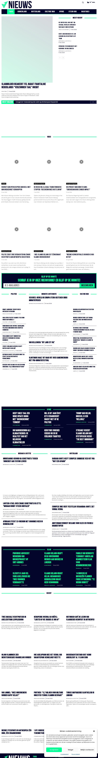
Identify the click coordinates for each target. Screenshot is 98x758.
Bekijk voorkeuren (87, 750)
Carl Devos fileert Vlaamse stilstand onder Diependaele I (12, 318)
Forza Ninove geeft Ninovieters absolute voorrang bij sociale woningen (12, 337)
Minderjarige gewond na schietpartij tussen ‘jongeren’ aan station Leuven (24, 449)
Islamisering (77, 363)
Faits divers (76, 333)
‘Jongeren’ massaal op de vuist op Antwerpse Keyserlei (36, 101)
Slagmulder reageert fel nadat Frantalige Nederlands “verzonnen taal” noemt (26, 85)
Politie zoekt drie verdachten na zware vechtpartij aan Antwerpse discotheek (15, 255)
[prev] (91, 101)
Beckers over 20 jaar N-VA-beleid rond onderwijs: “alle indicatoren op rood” (13, 365)
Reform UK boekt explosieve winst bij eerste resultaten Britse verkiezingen (13, 355)
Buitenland (6, 359)
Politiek (4, 91)
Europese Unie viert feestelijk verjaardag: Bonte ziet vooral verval (71, 496)
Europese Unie (7, 331)
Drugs (75, 313)
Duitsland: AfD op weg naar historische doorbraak (78, 707)
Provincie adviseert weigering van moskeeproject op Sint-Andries (21, 544)
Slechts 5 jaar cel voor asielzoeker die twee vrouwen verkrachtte (21, 557)
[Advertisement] (49, 119)
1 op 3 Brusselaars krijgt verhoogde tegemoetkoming (46, 707)
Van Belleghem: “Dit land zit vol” (41, 341)
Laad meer (49, 722)
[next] (94, 101)
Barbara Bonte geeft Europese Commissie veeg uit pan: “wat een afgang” (73, 449)
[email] (41, 285)
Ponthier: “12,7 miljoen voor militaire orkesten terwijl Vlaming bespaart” (46, 670)
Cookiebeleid (64, 754)
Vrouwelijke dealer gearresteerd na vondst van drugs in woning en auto (83, 349)
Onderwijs (6, 370)
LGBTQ (75, 323)
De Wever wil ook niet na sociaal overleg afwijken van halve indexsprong (68, 24)
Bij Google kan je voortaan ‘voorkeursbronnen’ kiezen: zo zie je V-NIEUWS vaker (83, 329)
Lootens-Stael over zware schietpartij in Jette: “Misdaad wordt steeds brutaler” (23, 493)
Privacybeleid (76, 754)
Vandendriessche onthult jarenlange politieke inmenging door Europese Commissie (12, 327)
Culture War (16, 420)
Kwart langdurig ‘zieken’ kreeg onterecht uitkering (12, 310)
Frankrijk (78, 550)
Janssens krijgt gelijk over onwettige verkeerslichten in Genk (84, 369)
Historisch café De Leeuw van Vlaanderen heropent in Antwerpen (79, 597)
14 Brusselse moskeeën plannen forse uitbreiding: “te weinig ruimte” (84, 558)
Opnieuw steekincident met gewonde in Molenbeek (67, 48)
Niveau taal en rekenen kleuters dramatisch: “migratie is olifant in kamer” (84, 339)
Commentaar (48, 420)
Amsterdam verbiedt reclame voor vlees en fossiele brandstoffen (70, 512)
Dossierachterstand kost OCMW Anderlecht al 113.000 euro (81, 633)
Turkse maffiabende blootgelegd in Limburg (80, 669)
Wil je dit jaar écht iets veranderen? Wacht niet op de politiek (53, 415)
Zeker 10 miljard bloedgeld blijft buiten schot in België (13, 346)
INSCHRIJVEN (87, 285)
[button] (94, 731)
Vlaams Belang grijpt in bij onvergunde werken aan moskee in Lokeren (53, 543)
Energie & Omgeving (72, 183)
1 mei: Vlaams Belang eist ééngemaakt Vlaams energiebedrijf (47, 255)
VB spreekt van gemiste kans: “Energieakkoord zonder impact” (78, 187)
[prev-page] (60, 58)
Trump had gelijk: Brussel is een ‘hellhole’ (85, 414)
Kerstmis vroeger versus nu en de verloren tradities (53, 427)
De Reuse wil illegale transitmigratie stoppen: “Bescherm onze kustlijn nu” (48, 187)
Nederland (55, 516)
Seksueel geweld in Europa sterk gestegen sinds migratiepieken (46, 298)
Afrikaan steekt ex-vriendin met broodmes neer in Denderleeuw (20, 511)
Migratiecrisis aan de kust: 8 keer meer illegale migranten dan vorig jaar (84, 359)
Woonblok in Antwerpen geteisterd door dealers (84, 310)
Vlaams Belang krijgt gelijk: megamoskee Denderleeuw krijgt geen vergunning (53, 558)
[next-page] (63, 58)
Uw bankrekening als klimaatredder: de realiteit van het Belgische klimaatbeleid (21, 429)
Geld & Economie (64, 29)
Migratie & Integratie (39, 183)
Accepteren (54, 750)
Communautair (71, 600)
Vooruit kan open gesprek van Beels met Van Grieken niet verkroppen (16, 187)
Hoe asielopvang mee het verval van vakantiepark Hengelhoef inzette (45, 633)
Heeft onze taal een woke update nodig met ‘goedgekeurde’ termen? (22, 415)
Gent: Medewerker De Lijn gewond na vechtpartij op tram (68, 36)
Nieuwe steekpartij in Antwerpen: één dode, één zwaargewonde (15, 707)
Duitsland (69, 711)
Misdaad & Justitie (64, 41)
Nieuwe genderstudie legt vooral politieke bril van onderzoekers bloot (83, 319)
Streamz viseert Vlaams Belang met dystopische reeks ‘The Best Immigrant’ (85, 427)
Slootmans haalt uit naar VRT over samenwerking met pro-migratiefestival (48, 357)
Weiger (70, 750)
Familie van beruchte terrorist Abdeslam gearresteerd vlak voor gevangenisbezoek (84, 544)
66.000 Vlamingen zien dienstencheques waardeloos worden (14, 633)
